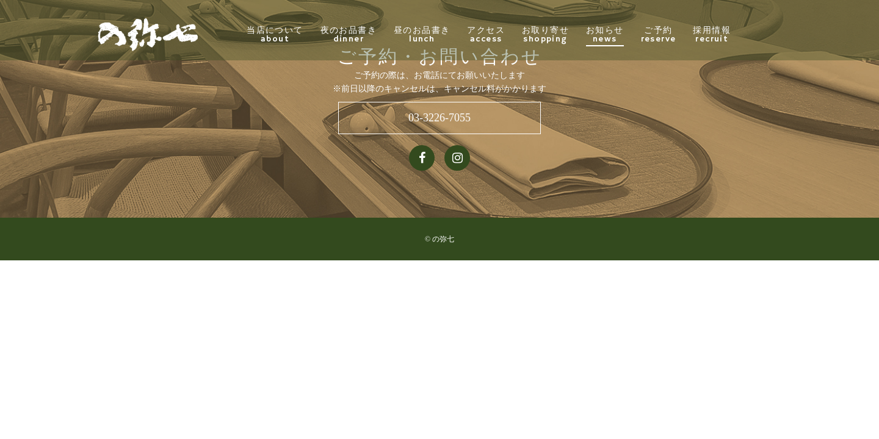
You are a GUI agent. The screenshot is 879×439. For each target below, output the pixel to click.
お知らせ (632, 34)
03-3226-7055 (439, 118)
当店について (302, 34)
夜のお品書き (375, 34)
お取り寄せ (572, 34)
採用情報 (739, 34)
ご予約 (685, 34)
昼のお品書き (449, 34)
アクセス (513, 34)
